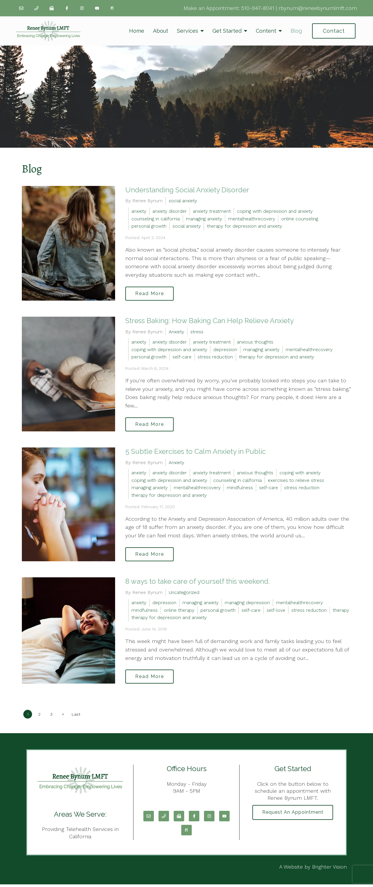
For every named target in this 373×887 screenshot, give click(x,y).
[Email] (21, 8)
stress (196, 332)
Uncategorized (184, 594)
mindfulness (240, 489)
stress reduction (215, 357)
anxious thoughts (255, 342)
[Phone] (36, 8)
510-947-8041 (257, 8)
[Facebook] (66, 8)
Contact (334, 31)
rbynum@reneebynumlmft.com (318, 8)
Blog (296, 31)
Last (78, 717)
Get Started (227, 31)
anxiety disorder (169, 211)
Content (266, 31)
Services (187, 31)
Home (136, 31)
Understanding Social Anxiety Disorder (187, 190)
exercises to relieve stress (296, 481)
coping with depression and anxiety (275, 211)
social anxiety (183, 200)
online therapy (179, 612)
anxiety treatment (212, 211)
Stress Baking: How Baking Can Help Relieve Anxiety (209, 321)
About (160, 31)
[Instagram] (82, 8)
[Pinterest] (112, 8)
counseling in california (155, 219)
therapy (341, 612)
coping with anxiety (300, 474)
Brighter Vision (329, 869)
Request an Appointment (292, 815)
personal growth (148, 226)
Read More (150, 294)
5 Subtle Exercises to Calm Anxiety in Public (195, 452)
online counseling (299, 219)
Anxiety (176, 332)
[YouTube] (97, 8)
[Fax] (51, 8)
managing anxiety (204, 219)
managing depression (247, 604)
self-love (276, 612)
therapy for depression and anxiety (244, 226)
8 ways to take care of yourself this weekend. (197, 583)
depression (225, 350)
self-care (182, 357)
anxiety (138, 211)
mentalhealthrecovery (251, 219)
